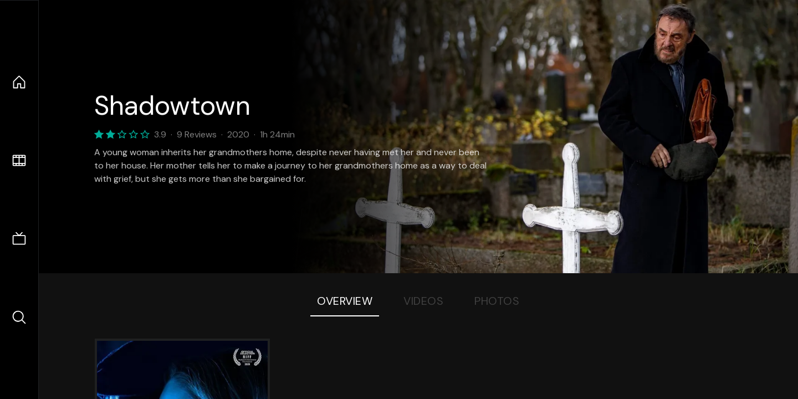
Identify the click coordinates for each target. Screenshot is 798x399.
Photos (496, 301)
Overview (344, 301)
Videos (423, 301)
